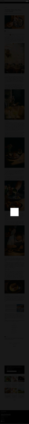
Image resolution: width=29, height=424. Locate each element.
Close (27, 1)
